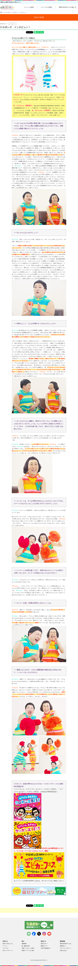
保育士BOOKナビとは (65, 943)
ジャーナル (7, 12)
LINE (29, 934)
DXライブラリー (7, 950)
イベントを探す (29, 7)
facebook (34, 934)
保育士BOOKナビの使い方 (67, 7)
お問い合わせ (63, 950)
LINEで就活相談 (45, 948)
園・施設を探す (26, 946)
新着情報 (24, 943)
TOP (1, 12)
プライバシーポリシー (65, 948)
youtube (49, 934)
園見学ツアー (44, 946)
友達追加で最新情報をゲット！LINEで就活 (39, 925)
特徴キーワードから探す (28, 950)
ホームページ (46, 881)
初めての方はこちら (8, 943)
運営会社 (62, 946)
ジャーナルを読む (46, 7)
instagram (44, 934)
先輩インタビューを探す (28, 948)
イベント (5, 946)
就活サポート (44, 943)
